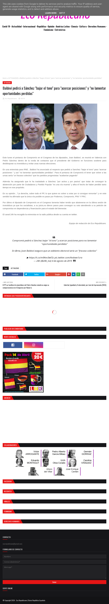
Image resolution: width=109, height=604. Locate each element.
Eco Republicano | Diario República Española (30, 600)
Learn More (51, 13)
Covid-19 (6, 26)
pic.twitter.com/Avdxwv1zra (68, 257)
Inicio (5, 78)
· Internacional (29, 26)
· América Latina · (63, 26)
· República (41, 26)
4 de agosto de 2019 (62, 260)
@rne (17, 250)
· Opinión (51, 26)
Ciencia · (75, 26)
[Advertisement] (54, 55)
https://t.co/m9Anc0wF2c (41, 257)
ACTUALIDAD (13, 78)
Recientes (8, 491)
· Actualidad (16, 26)
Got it (62, 13)
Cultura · (83, 26)
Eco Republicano (11, 98)
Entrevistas (60, 29)
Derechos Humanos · (97, 26)
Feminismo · (49, 29)
